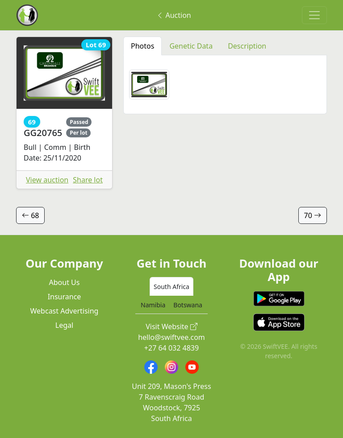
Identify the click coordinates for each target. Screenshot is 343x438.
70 (312, 215)
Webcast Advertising (64, 311)
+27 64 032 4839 (171, 348)
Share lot (88, 180)
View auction (47, 180)
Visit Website (171, 326)
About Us (64, 282)
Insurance (64, 297)
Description (247, 46)
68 (30, 215)
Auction (173, 15)
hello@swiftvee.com (171, 337)
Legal (64, 325)
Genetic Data (191, 46)
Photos (142, 46)
